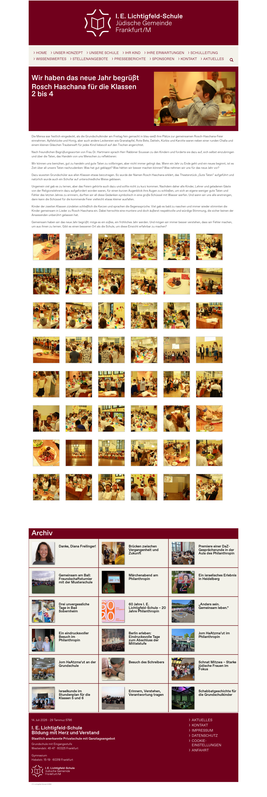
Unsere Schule (104, 53)
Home (41, 53)
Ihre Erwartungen (165, 53)
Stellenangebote (90, 60)
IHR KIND (132, 53)
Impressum (202, 730)
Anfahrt (200, 750)
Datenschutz (205, 735)
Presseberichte (130, 60)
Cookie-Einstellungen (206, 743)
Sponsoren (163, 60)
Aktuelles (213, 60)
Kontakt (189, 60)
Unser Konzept (68, 53)
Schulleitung (204, 53)
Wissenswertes (51, 60)
